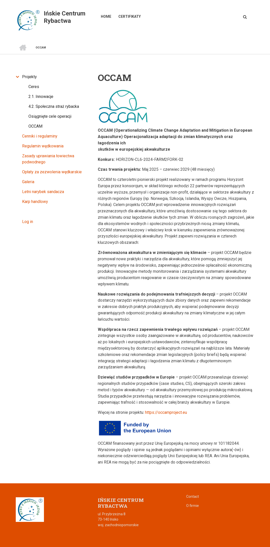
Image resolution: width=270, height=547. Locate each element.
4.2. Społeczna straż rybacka (53, 106)
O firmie (192, 506)
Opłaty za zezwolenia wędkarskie (52, 171)
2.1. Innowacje (40, 96)
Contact (192, 496)
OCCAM (35, 126)
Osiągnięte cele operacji (49, 116)
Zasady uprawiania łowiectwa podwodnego (48, 158)
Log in (27, 221)
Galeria (28, 181)
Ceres (33, 86)
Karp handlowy (35, 201)
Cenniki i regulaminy (39, 136)
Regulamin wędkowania (42, 146)
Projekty (29, 76)
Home (106, 16)
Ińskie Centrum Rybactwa (64, 17)
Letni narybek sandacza (43, 191)
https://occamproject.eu (166, 412)
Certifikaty (129, 16)
